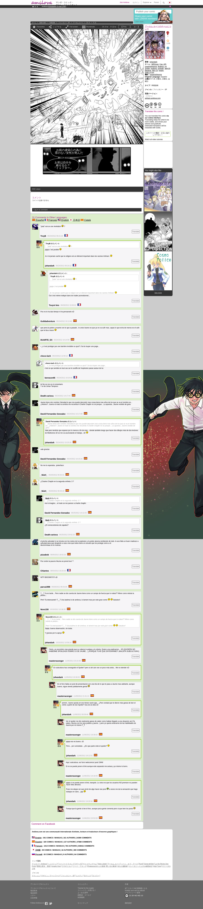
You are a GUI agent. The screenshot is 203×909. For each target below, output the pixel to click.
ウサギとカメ (67, 866)
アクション (36, 876)
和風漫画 (52, 22)
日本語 (74, 220)
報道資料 (33, 893)
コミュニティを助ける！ (87, 890)
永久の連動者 (122, 866)
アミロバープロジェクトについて (43, 888)
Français (51, 220)
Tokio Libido (102, 864)
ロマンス (87, 876)
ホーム (34, 22)
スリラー (96, 876)
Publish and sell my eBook (135, 891)
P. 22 (94, 22)
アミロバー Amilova (39, 864)
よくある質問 (83, 893)
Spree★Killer (149, 864)
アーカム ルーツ (78, 22)
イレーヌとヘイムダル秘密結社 (140, 866)
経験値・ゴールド (84, 895)
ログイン (136, 3)
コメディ (79, 876)
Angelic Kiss (56, 866)
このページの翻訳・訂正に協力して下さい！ (158, 134)
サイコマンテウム (90, 864)
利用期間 (81, 897)
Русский (37, 854)
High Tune (157, 866)
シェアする (57, 27)
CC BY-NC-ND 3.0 (134, 896)
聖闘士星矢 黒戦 (43, 866)
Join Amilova (124, 2)
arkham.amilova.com (153, 98)
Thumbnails (90, 27)
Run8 (141, 864)
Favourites (41, 27)
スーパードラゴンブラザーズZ (70, 864)
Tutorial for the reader (86, 888)
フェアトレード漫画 (132, 893)
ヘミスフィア (53, 864)
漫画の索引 (42, 22)
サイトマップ (83, 903)
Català (85, 220)
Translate (135, 232)
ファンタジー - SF (64, 22)
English (63, 220)
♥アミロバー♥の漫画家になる (136, 888)
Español (38, 220)
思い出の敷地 (111, 866)
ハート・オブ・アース (129, 864)
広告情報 (33, 898)
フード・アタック (79, 866)
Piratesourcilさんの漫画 (96, 866)
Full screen (74, 27)
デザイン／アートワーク (50, 876)
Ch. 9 (88, 22)
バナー (33, 895)
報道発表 (33, 891)
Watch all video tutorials (154, 139)
